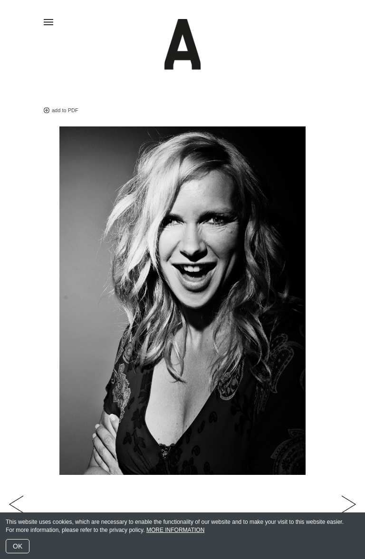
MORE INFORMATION (175, 530)
